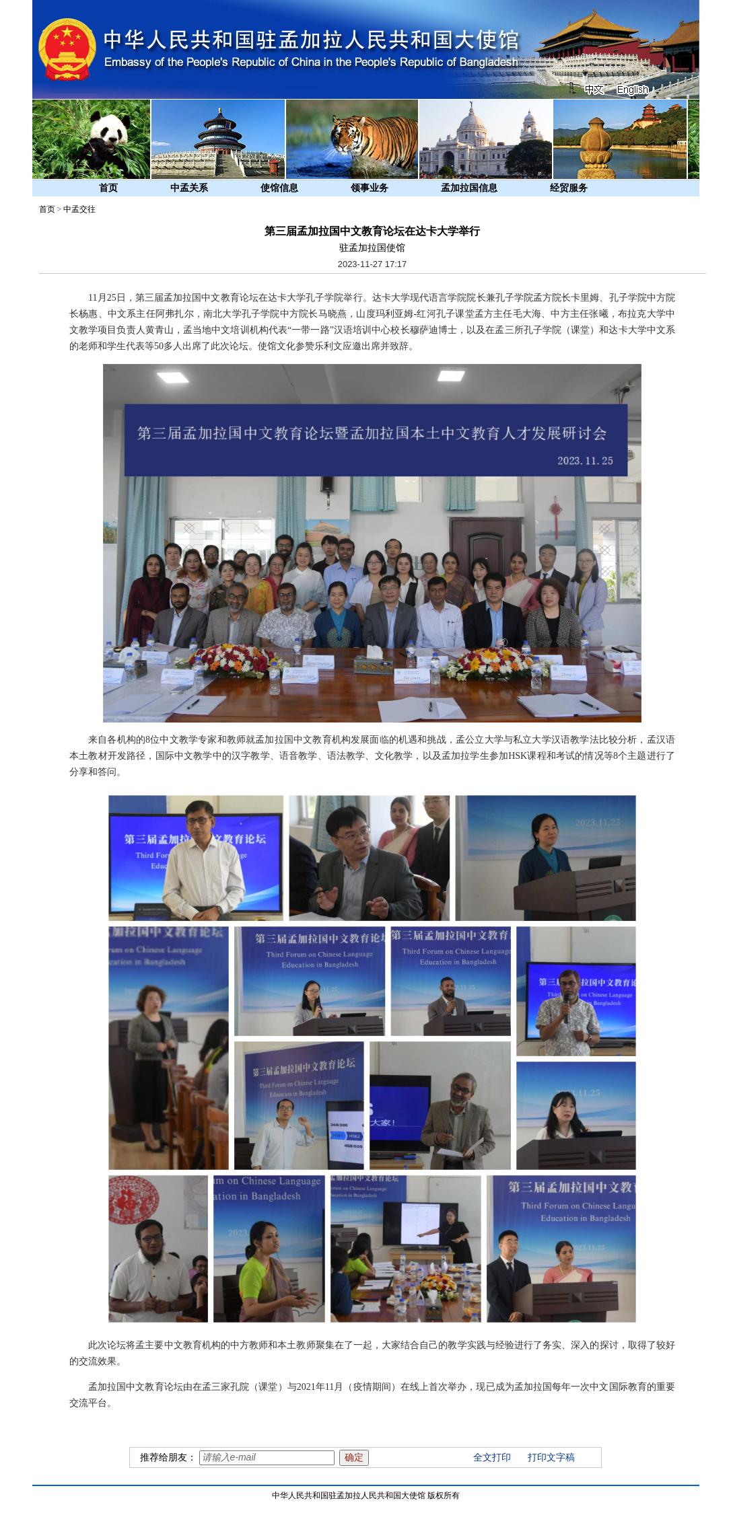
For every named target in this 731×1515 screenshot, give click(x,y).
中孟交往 (79, 209)
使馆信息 (279, 188)
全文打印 (492, 1457)
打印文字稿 (551, 1457)
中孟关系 (189, 188)
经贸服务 (569, 188)
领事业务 (369, 188)
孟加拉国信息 (469, 188)
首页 (108, 188)
